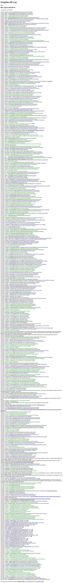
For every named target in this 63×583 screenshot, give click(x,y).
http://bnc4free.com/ (40, 405)
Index (2, 5)
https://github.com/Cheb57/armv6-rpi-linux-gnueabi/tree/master (21, 461)
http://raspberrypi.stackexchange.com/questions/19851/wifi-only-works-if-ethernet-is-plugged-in (31, 498)
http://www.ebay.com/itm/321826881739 (36, 130)
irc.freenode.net (29, 581)
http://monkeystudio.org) (52, 490)
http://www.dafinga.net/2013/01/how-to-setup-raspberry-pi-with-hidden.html (45, 496)
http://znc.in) (40, 86)
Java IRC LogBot (40, 581)
